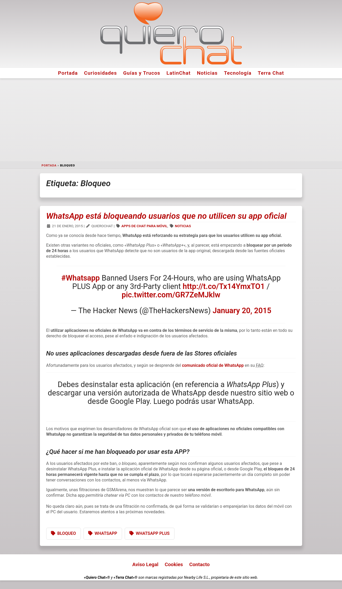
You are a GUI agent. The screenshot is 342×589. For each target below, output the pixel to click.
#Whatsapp (80, 277)
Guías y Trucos (141, 73)
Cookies (174, 564)
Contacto (199, 564)
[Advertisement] (171, 120)
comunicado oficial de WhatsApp (213, 365)
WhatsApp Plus (153, 533)
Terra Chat (271, 73)
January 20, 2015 (242, 310)
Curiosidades (100, 73)
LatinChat (178, 73)
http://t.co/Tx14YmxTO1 (224, 286)
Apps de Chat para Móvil (144, 226)
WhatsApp (105, 533)
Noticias (207, 73)
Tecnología (237, 73)
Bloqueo (66, 533)
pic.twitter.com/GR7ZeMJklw (171, 294)
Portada (68, 73)
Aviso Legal (145, 564)
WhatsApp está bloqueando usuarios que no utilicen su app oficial (166, 216)
